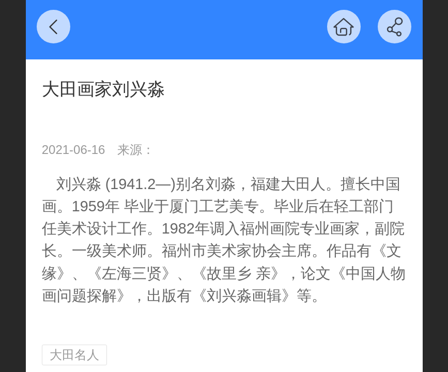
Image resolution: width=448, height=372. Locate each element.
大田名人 (74, 355)
